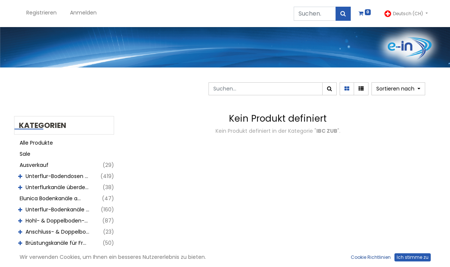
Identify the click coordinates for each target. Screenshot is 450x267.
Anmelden (83, 12)
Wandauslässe (44, 254)
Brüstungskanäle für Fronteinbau (60, 243)
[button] (398, 88)
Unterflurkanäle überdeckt (59, 187)
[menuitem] (41, 13)
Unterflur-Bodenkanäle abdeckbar (60, 209)
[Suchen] (343, 14)
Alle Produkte (36, 142)
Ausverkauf (34, 165)
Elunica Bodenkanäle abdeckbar (54, 198)
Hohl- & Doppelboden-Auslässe (60, 220)
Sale (25, 154)
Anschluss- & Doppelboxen (60, 231)
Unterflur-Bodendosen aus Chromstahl (60, 176)
